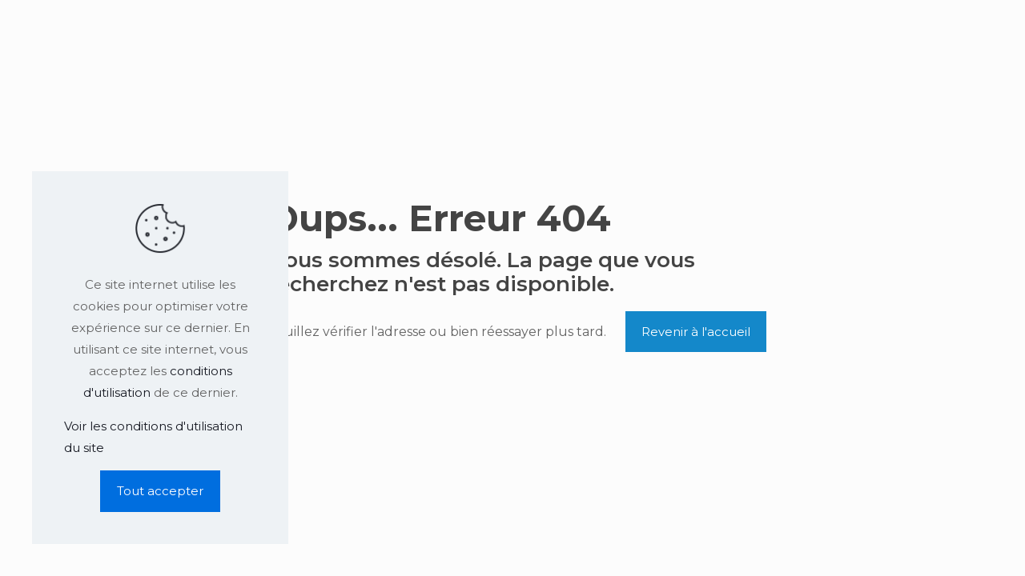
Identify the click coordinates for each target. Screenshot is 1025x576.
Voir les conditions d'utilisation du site (153, 436)
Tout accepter (160, 490)
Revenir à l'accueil (695, 331)
